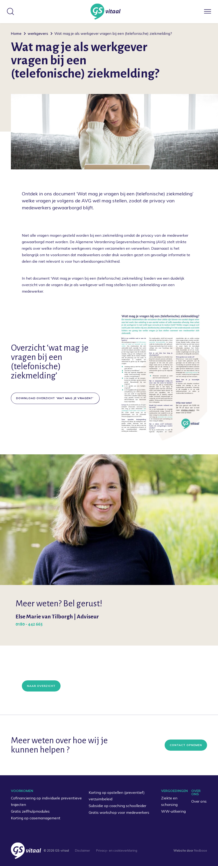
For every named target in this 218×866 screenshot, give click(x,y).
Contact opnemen (186, 745)
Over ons (199, 801)
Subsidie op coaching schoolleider (117, 805)
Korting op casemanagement (35, 818)
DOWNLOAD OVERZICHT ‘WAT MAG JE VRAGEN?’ (55, 398)
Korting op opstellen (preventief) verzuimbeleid (117, 795)
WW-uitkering (173, 811)
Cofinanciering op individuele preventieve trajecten (46, 801)
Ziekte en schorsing (169, 801)
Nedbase (200, 850)
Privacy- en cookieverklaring (116, 850)
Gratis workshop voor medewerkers (119, 812)
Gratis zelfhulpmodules (30, 811)
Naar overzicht (41, 686)
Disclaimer (82, 850)
